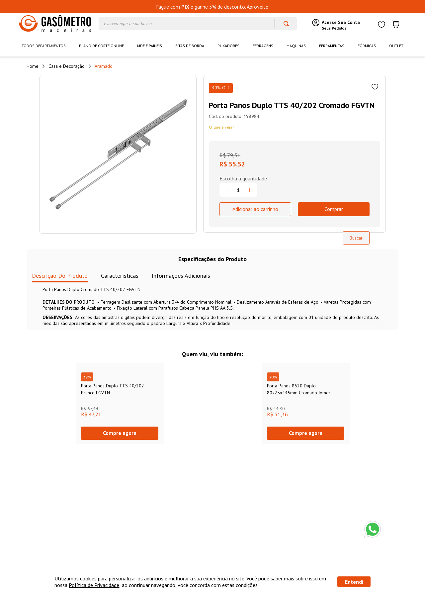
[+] (249, 190)
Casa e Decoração (66, 66)
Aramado (104, 66)
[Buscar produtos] (283, 23)
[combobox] (198, 23)
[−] (226, 190)
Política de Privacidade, (95, 585)
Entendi (354, 581)
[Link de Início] (33, 66)
